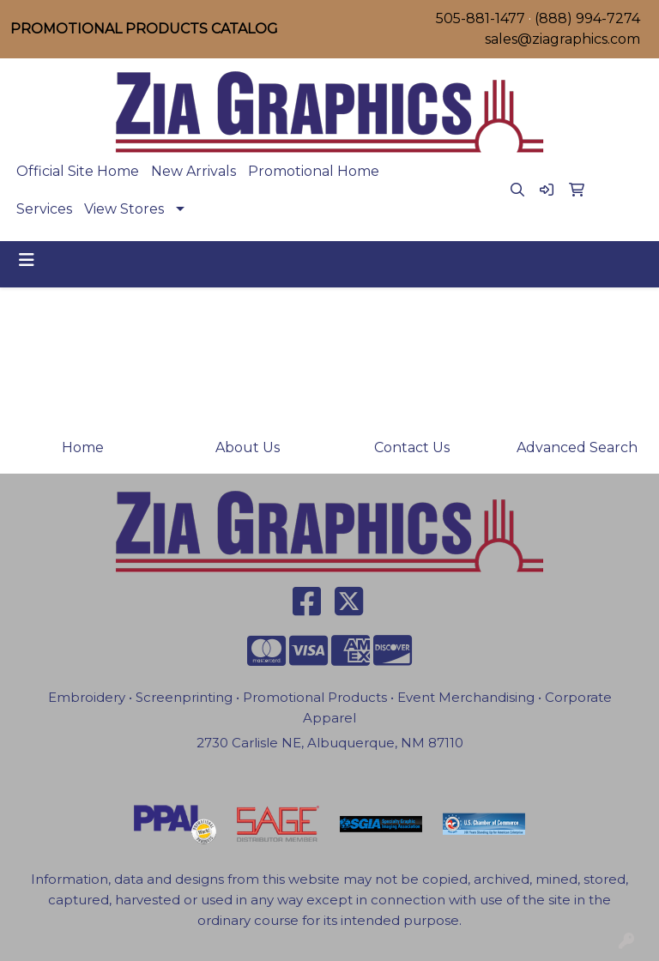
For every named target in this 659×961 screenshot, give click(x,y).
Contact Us (412, 447)
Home (83, 447)
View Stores (124, 209)
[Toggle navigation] (27, 260)
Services (44, 209)
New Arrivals (193, 171)
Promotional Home (313, 171)
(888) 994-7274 (587, 18)
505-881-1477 (480, 18)
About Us (247, 447)
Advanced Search (577, 447)
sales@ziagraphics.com (562, 39)
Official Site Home (77, 171)
